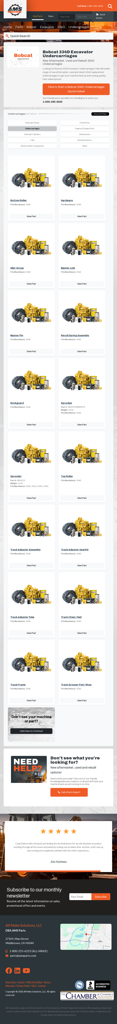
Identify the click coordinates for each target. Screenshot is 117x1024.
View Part (31, 216)
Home (8, 27)
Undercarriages (32, 128)
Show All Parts (100, 114)
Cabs (32, 140)
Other (84, 146)
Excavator (47, 27)
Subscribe (101, 896)
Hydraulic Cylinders (32, 134)
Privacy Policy (23, 985)
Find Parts (37, 16)
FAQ (34, 985)
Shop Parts (10, 982)
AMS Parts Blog (34, 982)
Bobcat (31, 27)
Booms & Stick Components (32, 146)
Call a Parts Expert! (69, 792)
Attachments (84, 134)
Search (21, 982)
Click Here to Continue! (31, 731)
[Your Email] (80, 896)
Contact (42, 985)
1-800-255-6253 (95, 6)
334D (61, 27)
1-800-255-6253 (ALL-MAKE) (28, 951)
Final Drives (85, 123)
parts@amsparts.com (23, 955)
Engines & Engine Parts (84, 128)
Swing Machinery (85, 140)
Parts (19, 27)
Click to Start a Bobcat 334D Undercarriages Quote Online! (76, 89)
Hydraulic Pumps (32, 123)
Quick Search (17, 36)
